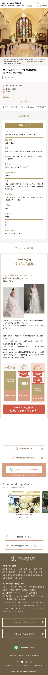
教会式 (4, 590)
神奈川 (14, 572)
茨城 (25, 569)
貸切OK (21, 608)
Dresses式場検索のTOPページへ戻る (24, 546)
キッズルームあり (23, 596)
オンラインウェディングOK (12, 602)
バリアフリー (18, 593)
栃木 (30, 569)
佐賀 (33, 575)
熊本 (38, 575)
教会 (40, 587)
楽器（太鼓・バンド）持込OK (12, 611)
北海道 (4, 569)
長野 (30, 572)
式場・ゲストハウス (25, 587)
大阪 (4, 575)
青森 (10, 569)
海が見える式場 (19, 599)
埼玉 (4, 572)
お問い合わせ (38, 665)
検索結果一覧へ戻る (24, 537)
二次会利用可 (7, 593)
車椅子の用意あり (8, 596)
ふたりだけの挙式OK (9, 608)
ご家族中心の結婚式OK (30, 605)
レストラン (13, 587)
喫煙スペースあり (37, 596)
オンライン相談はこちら (24, 634)
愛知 (35, 572)
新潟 (20, 572)
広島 (18, 575)
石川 (25, 572)
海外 (20, 578)
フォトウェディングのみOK (32, 602)
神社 (35, 587)
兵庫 (8, 575)
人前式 (11, 590)
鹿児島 (9, 578)
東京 (40, 569)
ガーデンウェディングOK (11, 605)
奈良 (13, 575)
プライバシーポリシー (23, 665)
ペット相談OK (7, 599)
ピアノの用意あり (31, 593)
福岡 (28, 575)
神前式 (17, 590)
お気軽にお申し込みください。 (12, 63)
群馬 (35, 569)
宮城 (20, 569)
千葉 (8, 572)
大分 (4, 578)
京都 (40, 572)
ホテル (4, 587)
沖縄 (15, 578)
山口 (23, 575)
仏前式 (24, 590)
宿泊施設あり (33, 590)
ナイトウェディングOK (34, 608)
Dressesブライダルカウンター (24, 622)
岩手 (15, 569)
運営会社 (9, 665)
